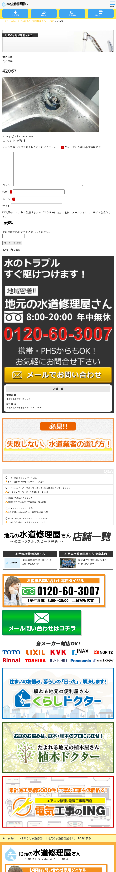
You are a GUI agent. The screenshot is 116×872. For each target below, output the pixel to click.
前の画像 (7, 57)
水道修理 (15, 13)
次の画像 (7, 61)
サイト (6, 205)
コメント (7, 185)
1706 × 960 (26, 136)
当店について (100, 13)
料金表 (44, 13)
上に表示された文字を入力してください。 (26, 231)
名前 (7, 191)
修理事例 (72, 13)
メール (8, 198)
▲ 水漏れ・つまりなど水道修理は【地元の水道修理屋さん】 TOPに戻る (46, 838)
